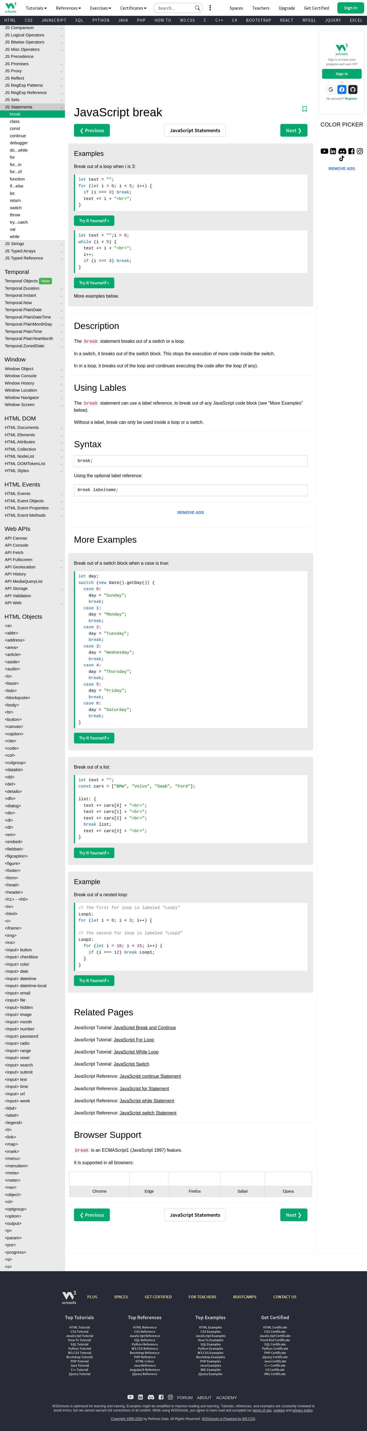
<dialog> (13, 805)
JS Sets (12, 99)
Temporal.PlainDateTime (28, 317)
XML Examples (210, 1369)
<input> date (16, 971)
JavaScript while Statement (147, 1100)
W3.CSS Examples (210, 1353)
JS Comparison (19, 27)
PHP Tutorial (80, 1361)
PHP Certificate (275, 1353)
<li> (8, 1129)
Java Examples (210, 1365)
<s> (8, 1266)
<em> (10, 834)
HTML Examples (210, 1327)
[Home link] (10, 7)
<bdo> (11, 690)
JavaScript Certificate (274, 1336)
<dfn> (10, 798)
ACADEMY (226, 1397)
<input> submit (18, 1072)
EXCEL (356, 20)
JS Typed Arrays (20, 250)
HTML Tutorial (79, 1327)
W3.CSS (187, 20)
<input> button (18, 949)
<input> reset (17, 1057)
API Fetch (14, 552)
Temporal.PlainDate (23, 309)
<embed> (14, 841)
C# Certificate (275, 1369)
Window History (19, 383)
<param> (13, 1237)
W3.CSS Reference (145, 1348)
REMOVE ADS (191, 512)
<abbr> (11, 633)
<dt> (9, 827)
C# (234, 20)
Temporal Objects (28, 281)
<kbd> (11, 1108)
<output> (13, 1223)
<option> (13, 1216)
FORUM (185, 1397)
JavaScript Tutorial (79, 1336)
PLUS (92, 1296)
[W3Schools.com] (69, 1300)
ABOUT (204, 1397)
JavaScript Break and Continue (145, 1027)
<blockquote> (17, 697)
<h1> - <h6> (16, 899)
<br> (9, 712)
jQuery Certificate (275, 1357)
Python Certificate (275, 1348)
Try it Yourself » (94, 220)
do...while (19, 150)
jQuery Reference (144, 1374)
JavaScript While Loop (136, 1052)
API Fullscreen (18, 559)
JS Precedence (19, 56)
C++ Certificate (275, 1365)
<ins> (10, 942)
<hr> (9, 906)
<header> (14, 892)
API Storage (16, 588)
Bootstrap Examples (210, 1357)
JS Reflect (14, 78)
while (14, 236)
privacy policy (302, 1410)
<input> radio (17, 1043)
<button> (13, 719)
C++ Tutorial (79, 1369)
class (14, 121)
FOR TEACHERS (202, 1296)
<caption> (14, 733)
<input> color (17, 964)
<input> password (21, 1036)
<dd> (9, 777)
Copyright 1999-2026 (127, 1419)
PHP (141, 20)
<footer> (13, 870)
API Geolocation (20, 566)
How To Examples (210, 1340)
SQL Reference (144, 1340)
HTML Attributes (20, 441)
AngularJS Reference (145, 1369)
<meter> (13, 1180)
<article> (13, 654)
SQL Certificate (275, 1344)
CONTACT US (284, 1296)
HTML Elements (20, 434)
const (15, 128)
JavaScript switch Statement (148, 1113)
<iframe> (13, 928)
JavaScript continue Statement (150, 1076)
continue (18, 135)
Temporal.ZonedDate (24, 345)
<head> (12, 884)
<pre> (10, 1244)
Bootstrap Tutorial (79, 1357)
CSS (29, 20)
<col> (10, 755)
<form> (11, 877)
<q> (8, 1259)
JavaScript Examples (211, 1336)
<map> (11, 1144)
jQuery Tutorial (79, 1374)
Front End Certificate (275, 1340)
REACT (287, 20)
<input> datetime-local (26, 985)
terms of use (262, 1410)
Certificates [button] (133, 8)
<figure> (12, 863)
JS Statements (18, 106)
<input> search (19, 1065)
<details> (13, 791)
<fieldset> (14, 849)
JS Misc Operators (22, 49)
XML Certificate (275, 1374)
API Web (13, 602)
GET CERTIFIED (158, 1296)
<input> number (19, 1028)
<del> (10, 784)
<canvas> (14, 726)
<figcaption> (16, 856)
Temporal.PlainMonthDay (28, 324)
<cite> (10, 740)
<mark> (12, 1151)
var (13, 229)
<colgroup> (15, 762)
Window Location (21, 390)
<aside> (12, 661)
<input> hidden (19, 1007)
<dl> (9, 820)
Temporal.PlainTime (23, 331)
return (15, 200)
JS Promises (17, 63)
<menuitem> (16, 1165)
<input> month (18, 1021)
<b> (8, 676)
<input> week (17, 1100)
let (12, 193)
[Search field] (178, 8)
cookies (279, 1410)
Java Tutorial (79, 1365)
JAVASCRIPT (54, 20)
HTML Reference (145, 1327)
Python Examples (210, 1348)
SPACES (121, 1296)
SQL (79, 20)
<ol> (9, 1201)
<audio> (12, 668)
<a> (8, 625)
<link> (10, 1137)
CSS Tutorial (79, 1331)
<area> (11, 647)
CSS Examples (210, 1331)
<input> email (17, 993)
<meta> (12, 1172)
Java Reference (145, 1365)
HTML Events (17, 493)
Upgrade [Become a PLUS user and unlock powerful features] (287, 8)
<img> (11, 935)
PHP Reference (145, 1357)
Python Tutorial (79, 1348)
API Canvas (16, 538)
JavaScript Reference (144, 1336)
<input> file (15, 1000)
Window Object (19, 368)
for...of (16, 171)
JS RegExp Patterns (24, 85)
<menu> (12, 1158)
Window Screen (19, 404)
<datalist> (14, 769)
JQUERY (333, 20)
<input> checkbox (21, 956)
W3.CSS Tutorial (79, 1353)
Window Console (21, 375)
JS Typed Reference (24, 258)
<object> (13, 1194)
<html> (11, 913)
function (17, 178)
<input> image (18, 1014)
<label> (12, 1115)
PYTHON (101, 20)
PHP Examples (210, 1361)
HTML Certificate (275, 1327)
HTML (10, 20)
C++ (219, 20)
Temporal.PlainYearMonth (29, 338)
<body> (12, 705)
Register (351, 98)
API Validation (18, 595)
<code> (12, 748)
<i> (8, 921)
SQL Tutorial (79, 1344)
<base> (12, 683)
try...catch (19, 222)
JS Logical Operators (24, 34)
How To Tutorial (79, 1340)
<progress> (15, 1252)
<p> (8, 1230)
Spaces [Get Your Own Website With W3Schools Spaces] (236, 8)
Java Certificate (275, 1361)
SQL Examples (210, 1344)
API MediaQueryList (23, 581)
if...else (16, 186)
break (15, 114)
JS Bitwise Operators (24, 42)
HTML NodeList (19, 456)
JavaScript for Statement (144, 1088)
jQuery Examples (210, 1374)
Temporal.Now (18, 302)
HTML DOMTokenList (25, 463)
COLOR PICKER (341, 124)
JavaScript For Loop (134, 1039)
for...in (15, 164)
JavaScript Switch (131, 1064)
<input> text (16, 1079)
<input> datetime (20, 978)
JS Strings (14, 243)
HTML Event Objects (24, 500)
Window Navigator (22, 397)
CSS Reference (144, 1331)
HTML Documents (22, 427)
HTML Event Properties (27, 507)
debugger (19, 142)
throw (15, 214)
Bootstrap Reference (145, 1353)
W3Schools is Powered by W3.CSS (228, 1419)
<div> (10, 812)
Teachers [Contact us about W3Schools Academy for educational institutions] (261, 8)
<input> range (18, 1050)
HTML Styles (17, 470)
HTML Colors (145, 1361)
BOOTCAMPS (244, 1296)
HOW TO (162, 20)
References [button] (68, 8)
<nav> (11, 1187)
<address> (15, 640)
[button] (197, 8)
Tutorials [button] (36, 8)
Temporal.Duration (22, 288)
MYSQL (309, 20)
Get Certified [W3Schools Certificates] (316, 8)
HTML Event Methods (25, 515)
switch (16, 207)
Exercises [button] (100, 8)
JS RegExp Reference (26, 92)
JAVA (123, 20)
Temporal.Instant (20, 295)
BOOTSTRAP (258, 20)
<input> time (16, 1086)
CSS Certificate (275, 1331)
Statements (195, 130)
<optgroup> (16, 1209)
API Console (16, 545)
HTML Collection (20, 449)
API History (15, 573)
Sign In (342, 74)
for (12, 157)
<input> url (15, 1093)
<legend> (14, 1122)
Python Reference (145, 1344)
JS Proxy (13, 70)
